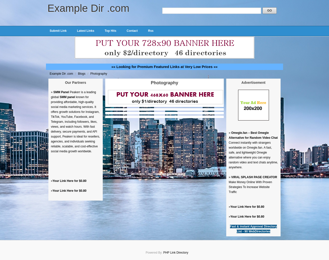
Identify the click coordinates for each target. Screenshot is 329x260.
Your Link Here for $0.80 (69, 181)
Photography (98, 73)
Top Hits (110, 31)
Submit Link (58, 31)
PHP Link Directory (175, 252)
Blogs (82, 73)
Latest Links (85, 31)
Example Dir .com (88, 8)
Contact (132, 31)
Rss (150, 31)
